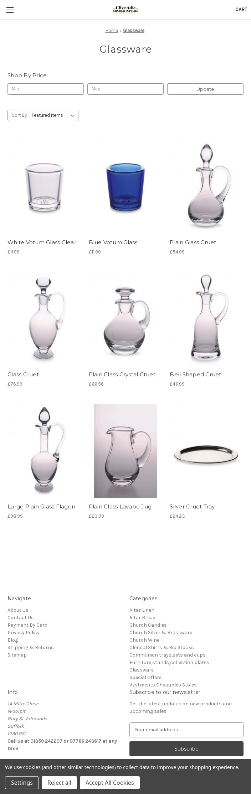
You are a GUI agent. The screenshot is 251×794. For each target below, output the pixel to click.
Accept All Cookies (110, 783)
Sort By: (20, 115)
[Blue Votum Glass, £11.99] (126, 187)
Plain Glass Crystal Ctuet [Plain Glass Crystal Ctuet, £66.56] (122, 374)
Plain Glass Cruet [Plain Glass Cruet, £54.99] (193, 242)
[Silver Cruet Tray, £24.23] (206, 451)
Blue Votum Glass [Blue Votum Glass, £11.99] (113, 242)
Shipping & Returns (30, 647)
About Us (18, 610)
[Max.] (125, 89)
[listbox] (54, 115)
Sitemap (17, 655)
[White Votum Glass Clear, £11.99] (44, 187)
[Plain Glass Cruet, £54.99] (206, 187)
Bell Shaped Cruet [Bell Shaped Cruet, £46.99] (195, 374)
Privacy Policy (23, 633)
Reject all (59, 783)
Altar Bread (142, 618)
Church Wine (144, 640)
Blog (12, 640)
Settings (22, 783)
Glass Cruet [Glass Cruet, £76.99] (23, 374)
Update (205, 89)
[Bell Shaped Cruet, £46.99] (206, 319)
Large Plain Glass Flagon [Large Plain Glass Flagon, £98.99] (41, 506)
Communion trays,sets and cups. (167, 655)
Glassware (141, 670)
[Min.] (45, 89)
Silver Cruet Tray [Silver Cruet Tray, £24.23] (192, 506)
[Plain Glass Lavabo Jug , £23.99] (126, 451)
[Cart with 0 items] (241, 9)
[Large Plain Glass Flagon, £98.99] (44, 451)
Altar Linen (141, 610)
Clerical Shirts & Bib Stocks (161, 647)
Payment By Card (27, 625)
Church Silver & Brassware (160, 633)
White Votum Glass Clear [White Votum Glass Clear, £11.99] (41, 242)
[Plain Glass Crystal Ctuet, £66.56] (126, 319)
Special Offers (145, 677)
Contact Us (20, 618)
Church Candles (148, 625)
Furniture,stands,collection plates (169, 662)
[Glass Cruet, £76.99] (44, 319)
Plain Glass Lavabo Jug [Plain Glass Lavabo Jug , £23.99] (120, 506)
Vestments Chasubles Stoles (163, 685)
